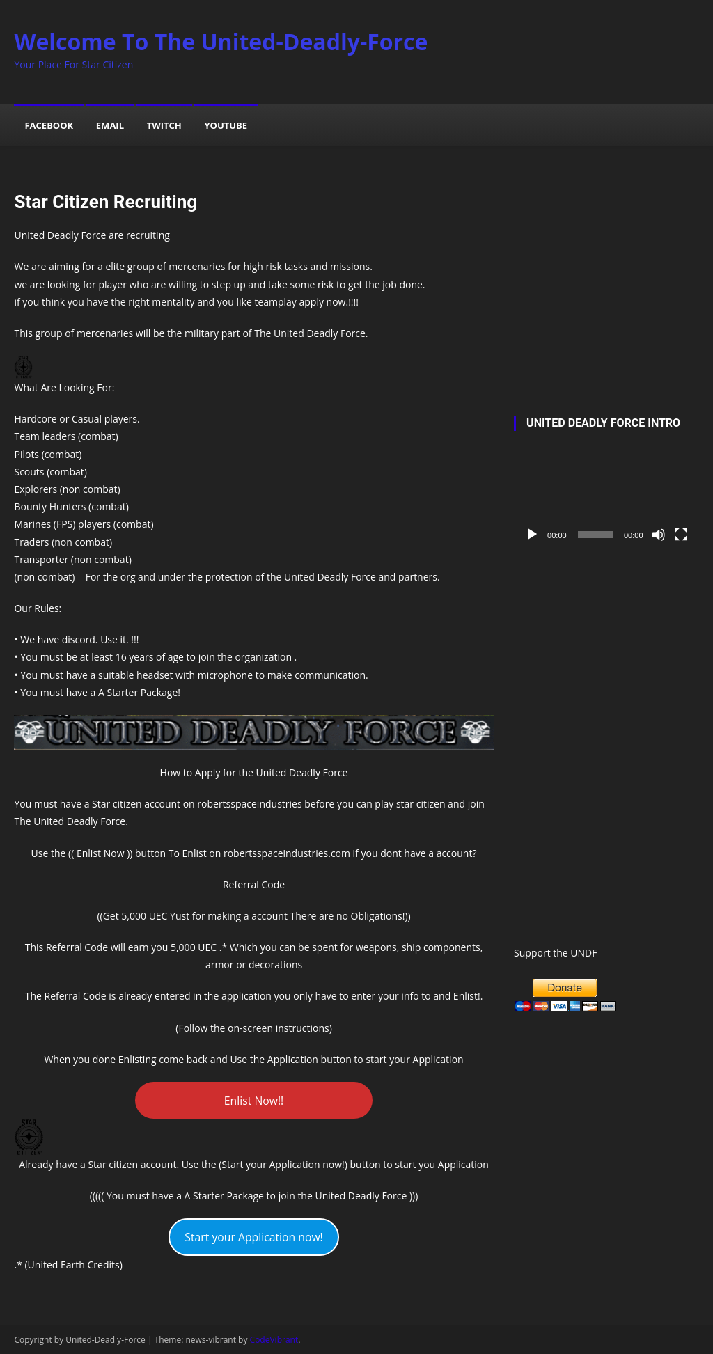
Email (110, 125)
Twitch (164, 125)
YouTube (225, 125)
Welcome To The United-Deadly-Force (221, 41)
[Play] (532, 535)
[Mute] (659, 535)
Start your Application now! (254, 1237)
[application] (606, 497)
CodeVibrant (274, 1340)
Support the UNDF (555, 952)
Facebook (48, 125)
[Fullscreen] (681, 535)
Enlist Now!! (253, 1100)
